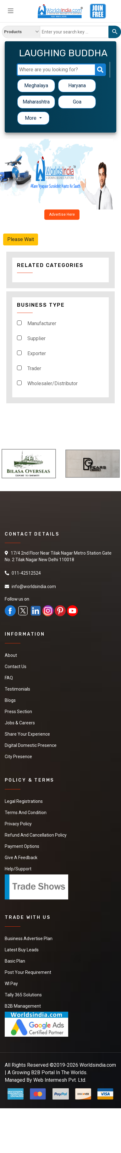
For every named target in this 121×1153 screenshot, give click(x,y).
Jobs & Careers (20, 722)
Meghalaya (36, 85)
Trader (34, 368)
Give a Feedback (21, 857)
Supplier (36, 338)
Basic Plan (15, 961)
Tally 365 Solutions (23, 994)
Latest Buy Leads (22, 949)
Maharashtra (36, 102)
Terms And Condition (26, 812)
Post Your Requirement (28, 972)
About (11, 655)
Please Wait (20, 239)
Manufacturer (41, 323)
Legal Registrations (24, 801)
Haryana (77, 85)
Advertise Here (62, 214)
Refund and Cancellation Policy (36, 835)
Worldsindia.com (98, 1065)
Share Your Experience (27, 734)
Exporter (36, 353)
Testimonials (17, 689)
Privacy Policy (18, 823)
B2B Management (23, 1006)
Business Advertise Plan (28, 938)
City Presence (18, 756)
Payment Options (22, 846)
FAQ (9, 677)
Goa (77, 102)
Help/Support (18, 868)
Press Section (18, 711)
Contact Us (15, 666)
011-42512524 (26, 573)
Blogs (10, 700)
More (31, 118)
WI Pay (11, 983)
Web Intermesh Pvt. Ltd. (59, 1080)
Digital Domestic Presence (31, 745)
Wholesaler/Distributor (52, 383)
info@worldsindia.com (34, 586)
